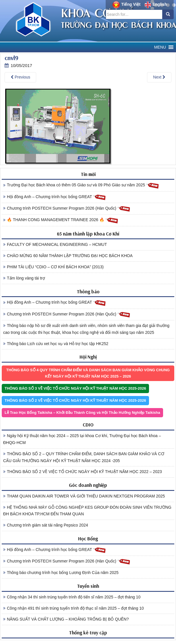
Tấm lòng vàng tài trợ (24, 278)
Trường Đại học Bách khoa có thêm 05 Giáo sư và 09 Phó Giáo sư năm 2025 (81, 185)
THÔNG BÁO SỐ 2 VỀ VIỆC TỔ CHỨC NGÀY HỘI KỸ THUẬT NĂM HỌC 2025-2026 (75, 400)
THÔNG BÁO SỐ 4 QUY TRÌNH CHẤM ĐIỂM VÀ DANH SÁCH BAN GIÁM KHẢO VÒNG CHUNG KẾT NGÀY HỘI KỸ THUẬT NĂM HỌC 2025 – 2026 (88, 373)
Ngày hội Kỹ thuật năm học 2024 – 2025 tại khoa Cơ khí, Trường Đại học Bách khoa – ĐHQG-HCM (82, 439)
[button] (160, 47)
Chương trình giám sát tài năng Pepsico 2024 (45, 525)
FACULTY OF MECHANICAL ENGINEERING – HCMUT (55, 244)
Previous (20, 77)
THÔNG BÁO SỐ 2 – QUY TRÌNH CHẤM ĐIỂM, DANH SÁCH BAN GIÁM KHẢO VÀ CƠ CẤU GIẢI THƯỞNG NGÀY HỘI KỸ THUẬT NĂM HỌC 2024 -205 (83, 457)
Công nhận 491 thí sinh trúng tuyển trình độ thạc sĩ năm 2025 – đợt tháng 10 (73, 608)
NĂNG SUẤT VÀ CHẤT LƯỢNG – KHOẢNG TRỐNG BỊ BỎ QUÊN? (66, 619)
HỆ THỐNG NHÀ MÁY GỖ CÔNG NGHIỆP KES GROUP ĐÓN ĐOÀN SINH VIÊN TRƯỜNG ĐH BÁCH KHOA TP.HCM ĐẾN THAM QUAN (87, 510)
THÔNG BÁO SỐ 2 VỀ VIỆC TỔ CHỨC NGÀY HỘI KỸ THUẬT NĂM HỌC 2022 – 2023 (82, 471)
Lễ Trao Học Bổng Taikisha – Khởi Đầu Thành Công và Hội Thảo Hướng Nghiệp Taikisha (82, 412)
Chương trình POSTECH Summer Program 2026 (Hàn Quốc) (66, 208)
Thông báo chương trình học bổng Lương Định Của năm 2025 (61, 572)
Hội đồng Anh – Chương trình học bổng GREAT (54, 197)
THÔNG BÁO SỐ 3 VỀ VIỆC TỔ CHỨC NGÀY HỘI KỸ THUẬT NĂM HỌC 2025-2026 (75, 388)
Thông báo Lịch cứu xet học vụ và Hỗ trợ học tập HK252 (55, 343)
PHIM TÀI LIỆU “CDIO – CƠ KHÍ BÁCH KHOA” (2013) (53, 267)
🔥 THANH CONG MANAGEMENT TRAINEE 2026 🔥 (60, 220)
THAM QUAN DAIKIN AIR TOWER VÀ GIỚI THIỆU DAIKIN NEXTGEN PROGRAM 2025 (84, 496)
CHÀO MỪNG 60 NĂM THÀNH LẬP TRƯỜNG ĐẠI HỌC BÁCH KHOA (68, 255)
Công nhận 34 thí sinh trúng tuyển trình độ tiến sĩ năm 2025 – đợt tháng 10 (71, 597)
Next (159, 77)
